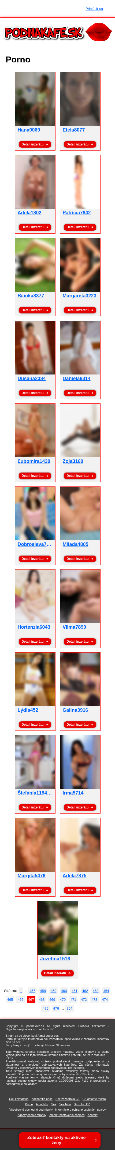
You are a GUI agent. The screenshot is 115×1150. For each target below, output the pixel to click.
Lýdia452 (28, 710)
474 (105, 1000)
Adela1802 (30, 212)
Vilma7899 (74, 627)
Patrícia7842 (77, 212)
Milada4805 (75, 544)
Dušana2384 (32, 378)
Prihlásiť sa (94, 9)
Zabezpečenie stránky (31, 1115)
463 (96, 991)
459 (54, 991)
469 (52, 1000)
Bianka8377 (31, 295)
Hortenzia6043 (34, 627)
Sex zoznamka (18, 1098)
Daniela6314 (77, 378)
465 (10, 1000)
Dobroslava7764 (36, 544)
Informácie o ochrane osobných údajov (80, 1109)
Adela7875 (75, 875)
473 (94, 1000)
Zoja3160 (73, 461)
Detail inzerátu (32, 144)
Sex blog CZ (82, 1104)
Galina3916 (75, 710)
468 (42, 1000)
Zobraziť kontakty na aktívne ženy (57, 1140)
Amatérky (42, 1104)
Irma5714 (73, 793)
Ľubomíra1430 (34, 461)
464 (106, 991)
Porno (29, 1104)
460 (64, 991)
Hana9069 (29, 130)
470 (63, 1000)
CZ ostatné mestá (94, 1098)
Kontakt (92, 1115)
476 (56, 1008)
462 (85, 991)
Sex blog (65, 1104)
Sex (53, 1104)
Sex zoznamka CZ (67, 1098)
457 (32, 991)
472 (84, 1000)
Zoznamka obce (42, 1098)
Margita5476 (32, 875)
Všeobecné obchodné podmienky (31, 1109)
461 (74, 991)
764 (69, 1008)
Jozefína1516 (55, 958)
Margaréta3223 (80, 295)
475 (46, 1008)
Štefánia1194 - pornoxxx (45, 793)
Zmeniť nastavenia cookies (66, 1115)
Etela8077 (74, 130)
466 (21, 1000)
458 (43, 991)
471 (73, 1000)
